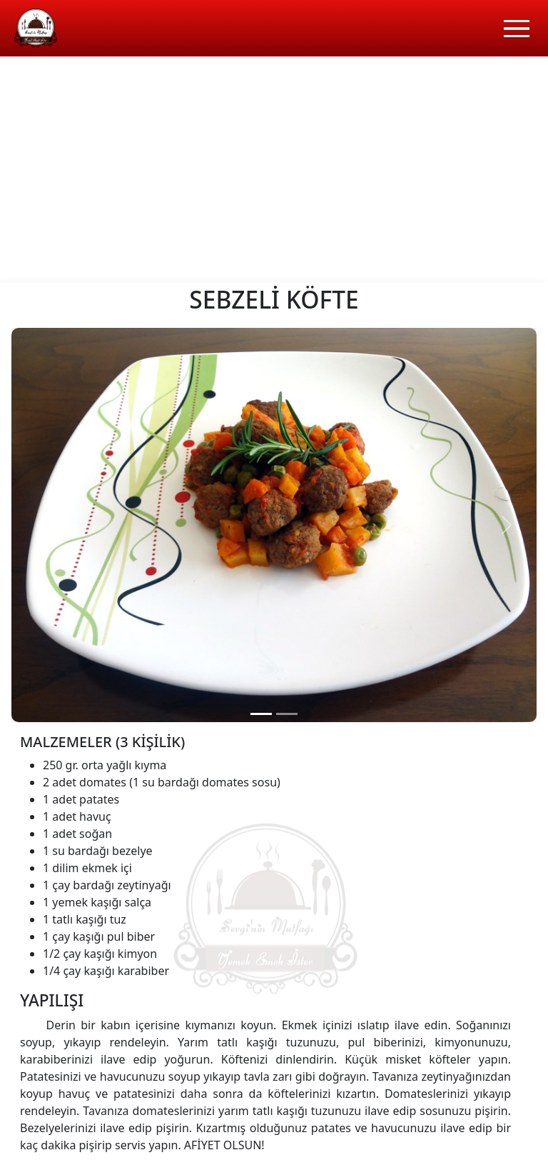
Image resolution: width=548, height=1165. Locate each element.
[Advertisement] (274, 175)
